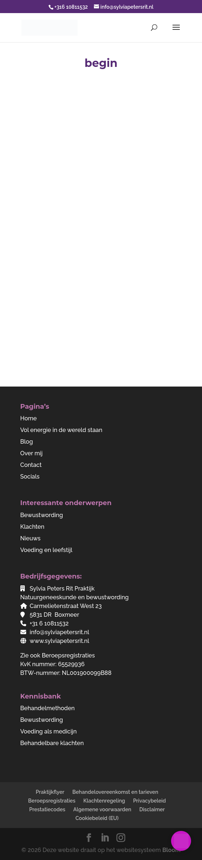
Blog (26, 441)
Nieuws (30, 538)
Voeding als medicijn (48, 731)
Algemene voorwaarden (102, 809)
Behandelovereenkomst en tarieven (115, 792)
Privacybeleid (149, 801)
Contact (31, 464)
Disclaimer (152, 809)
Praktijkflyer (50, 792)
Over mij (31, 453)
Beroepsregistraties (68, 655)
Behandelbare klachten (52, 743)
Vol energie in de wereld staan (61, 430)
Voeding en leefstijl (46, 550)
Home (28, 418)
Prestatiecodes (47, 809)
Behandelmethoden (47, 708)
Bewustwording (41, 515)
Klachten (32, 526)
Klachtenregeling (104, 801)
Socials (30, 476)
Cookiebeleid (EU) (97, 818)
